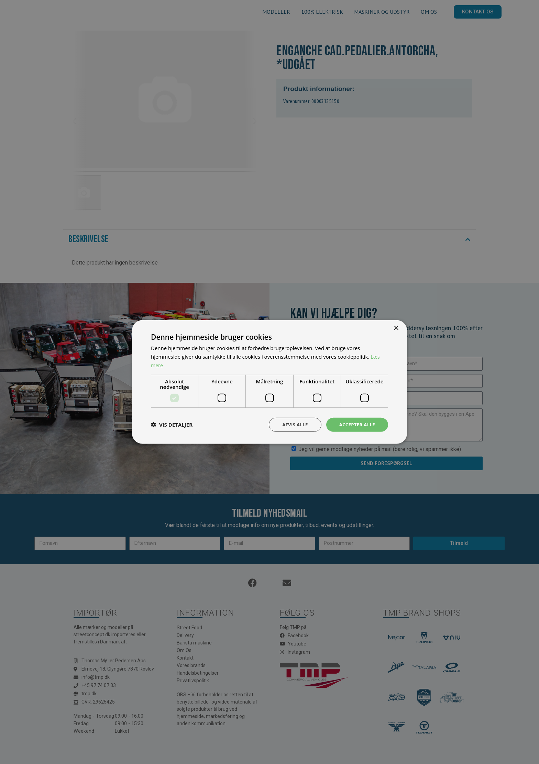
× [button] (395, 327)
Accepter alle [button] (356, 424)
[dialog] (269, 382)
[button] (171, 425)
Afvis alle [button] (292, 424)
